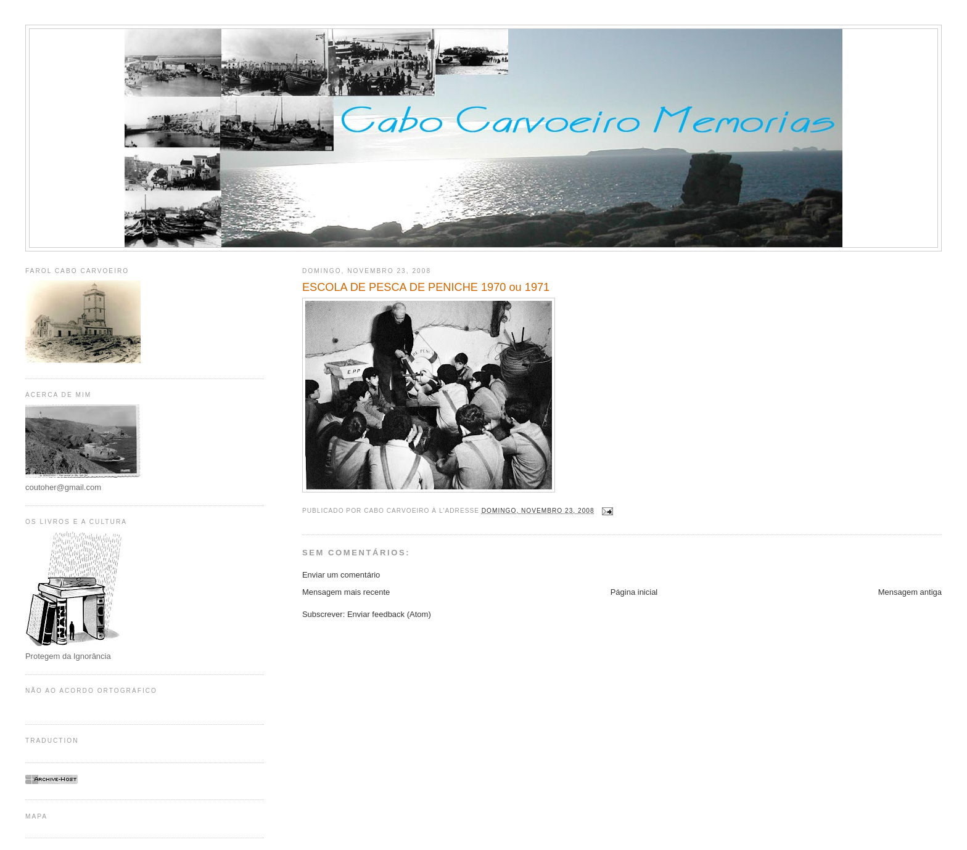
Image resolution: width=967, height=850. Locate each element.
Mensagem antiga (910, 592)
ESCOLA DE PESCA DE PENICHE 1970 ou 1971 (425, 287)
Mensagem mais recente (346, 592)
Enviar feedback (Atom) (389, 614)
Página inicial (634, 592)
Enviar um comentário (341, 574)
